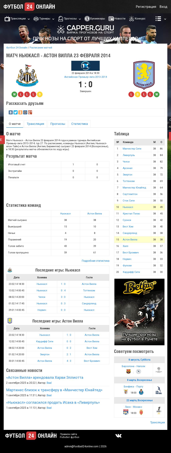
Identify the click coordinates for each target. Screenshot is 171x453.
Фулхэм (127, 265)
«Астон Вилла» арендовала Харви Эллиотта (44, 377)
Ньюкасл (65, 213)
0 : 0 (63, 309)
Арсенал (127, 168)
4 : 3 (69, 360)
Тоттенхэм (89, 290)
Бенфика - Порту (133, 386)
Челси (41, 297)
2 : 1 (69, 354)
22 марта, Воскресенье (139, 400)
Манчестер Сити (132, 148)
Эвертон (44, 354)
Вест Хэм (92, 347)
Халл (125, 246)
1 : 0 (63, 284)
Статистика (79, 124)
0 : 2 (69, 347)
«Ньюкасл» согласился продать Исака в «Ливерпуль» (53, 402)
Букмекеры (97, 18)
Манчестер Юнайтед (134, 187)
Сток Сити (129, 200)
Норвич (42, 309)
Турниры (44, 18)
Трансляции (18, 18)
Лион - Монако (133, 406)
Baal (49, 382)
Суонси (127, 220)
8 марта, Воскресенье (139, 380)
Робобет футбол (69, 437)
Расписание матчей (41, 47)
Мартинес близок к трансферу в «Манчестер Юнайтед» (54, 390)
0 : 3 (63, 303)
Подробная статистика (95, 260)
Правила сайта (68, 434)
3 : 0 (63, 297)
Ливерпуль (129, 155)
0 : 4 (63, 290)
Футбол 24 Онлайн (16, 47)
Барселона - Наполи (133, 366)
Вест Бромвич (92, 360)
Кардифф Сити (44, 341)
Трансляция (35, 124)
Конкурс (140, 18)
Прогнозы (70, 18)
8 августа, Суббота (139, 359)
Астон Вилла (94, 213)
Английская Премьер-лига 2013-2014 (85, 76)
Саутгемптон (130, 194)
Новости (119, 18)
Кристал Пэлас (131, 213)
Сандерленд (89, 303)
